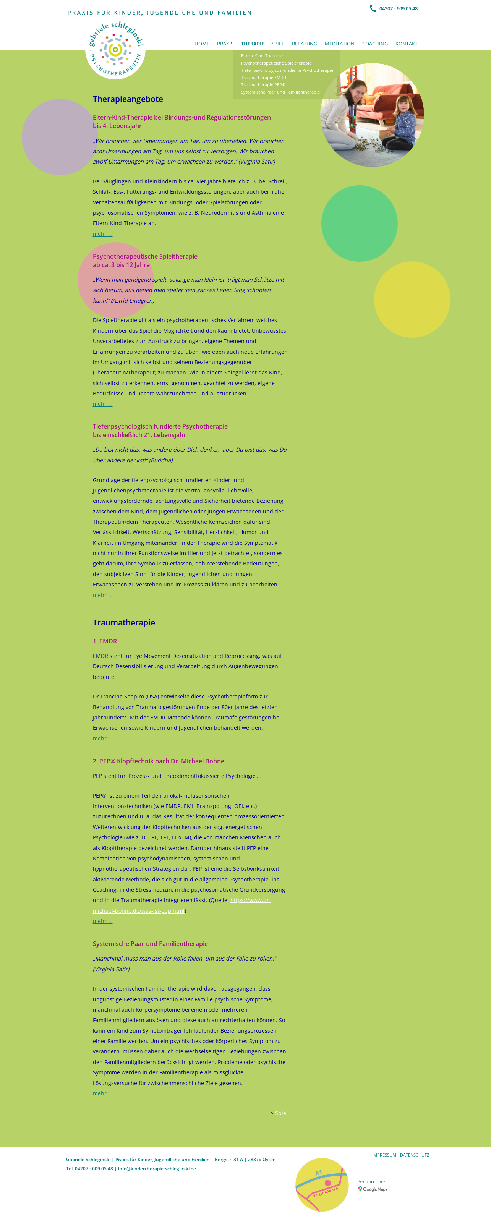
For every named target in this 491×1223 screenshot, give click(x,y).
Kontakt (406, 43)
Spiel (278, 43)
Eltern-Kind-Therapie (262, 55)
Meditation (340, 43)
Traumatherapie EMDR (263, 77)
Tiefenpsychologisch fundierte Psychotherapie (287, 70)
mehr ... (103, 233)
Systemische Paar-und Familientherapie (280, 92)
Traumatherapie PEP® (263, 84)
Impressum (384, 1155)
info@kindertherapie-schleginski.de (157, 1168)
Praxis (225, 43)
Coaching (375, 43)
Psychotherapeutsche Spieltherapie (276, 63)
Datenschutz (414, 1155)
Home (201, 43)
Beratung (304, 43)
